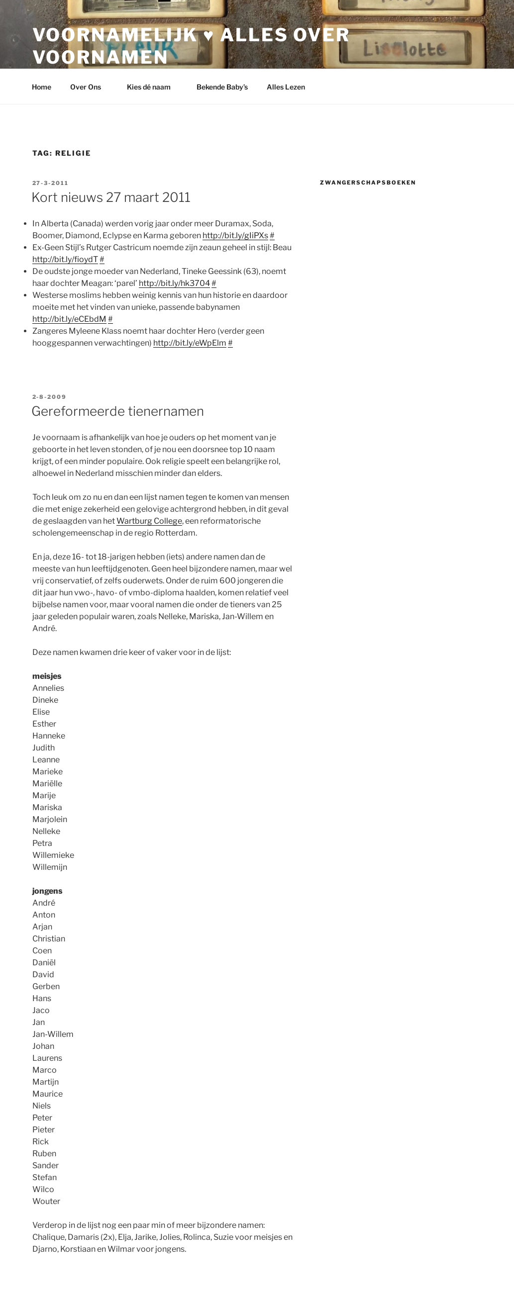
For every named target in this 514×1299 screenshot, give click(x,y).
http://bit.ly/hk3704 (174, 283)
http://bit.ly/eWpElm (189, 343)
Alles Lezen (290, 87)
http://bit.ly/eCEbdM (69, 319)
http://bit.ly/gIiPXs (235, 235)
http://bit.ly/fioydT (65, 259)
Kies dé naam (153, 87)
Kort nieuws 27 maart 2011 (111, 197)
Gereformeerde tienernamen (117, 411)
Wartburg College (149, 521)
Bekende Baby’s (222, 87)
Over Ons (90, 87)
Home (41, 87)
